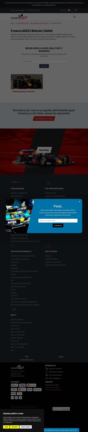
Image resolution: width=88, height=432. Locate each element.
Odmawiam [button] (14, 427)
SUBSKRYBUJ (58, 225)
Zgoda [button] (6, 427)
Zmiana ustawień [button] (25, 427)
